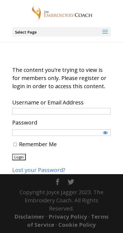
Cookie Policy (77, 224)
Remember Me (35, 144)
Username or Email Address (48, 102)
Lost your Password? (38, 170)
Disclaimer (29, 216)
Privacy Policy (68, 216)
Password (24, 122)
